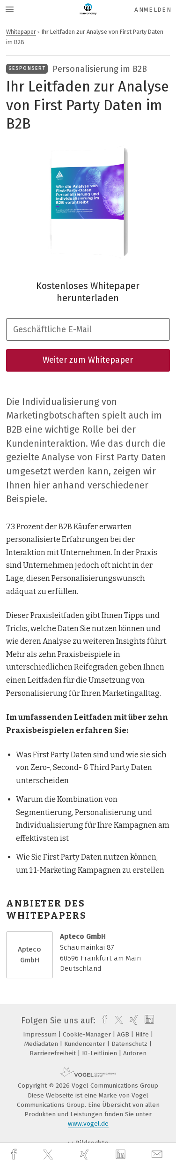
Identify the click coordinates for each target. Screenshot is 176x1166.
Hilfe (143, 1034)
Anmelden (152, 10)
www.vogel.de (88, 1124)
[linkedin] (122, 1155)
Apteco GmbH (29, 954)
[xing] (85, 1154)
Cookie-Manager (88, 1034)
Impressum (41, 1034)
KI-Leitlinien (100, 1053)
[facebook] (15, 1154)
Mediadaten (42, 1044)
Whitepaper (21, 31)
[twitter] (49, 1154)
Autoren (135, 1053)
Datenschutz (130, 1044)
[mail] (158, 1154)
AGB (124, 1034)
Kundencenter (85, 1044)
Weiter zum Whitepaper (88, 360)
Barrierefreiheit (53, 1053)
